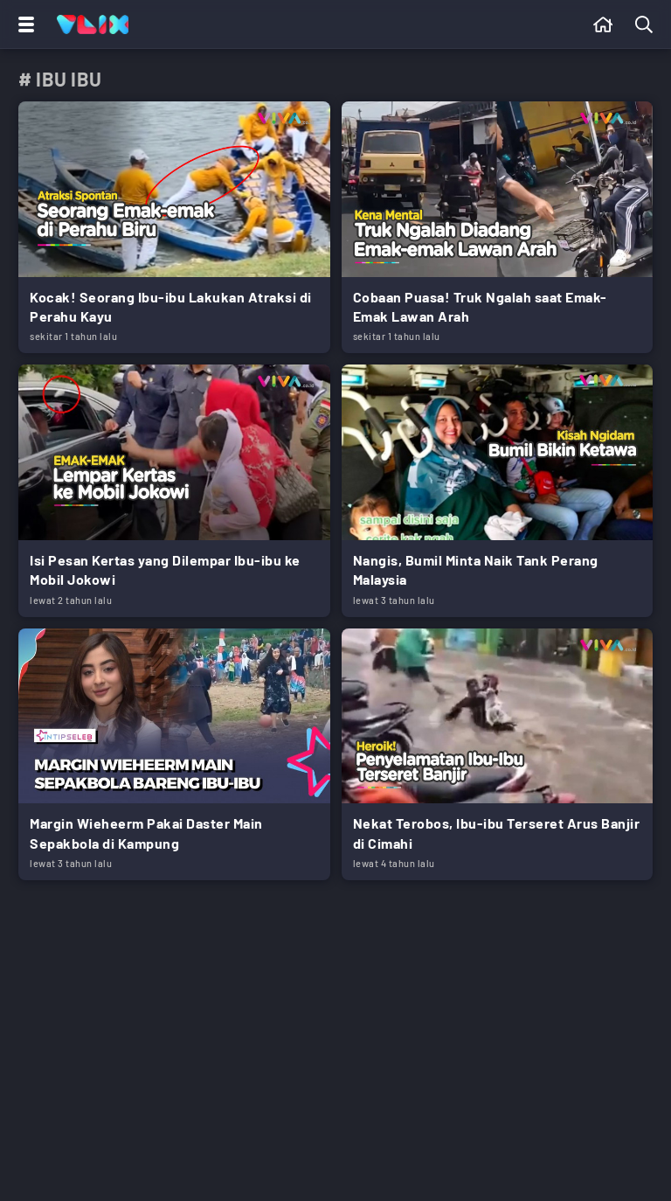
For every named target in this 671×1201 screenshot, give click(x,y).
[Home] (92, 24)
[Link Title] (174, 227)
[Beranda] (603, 24)
